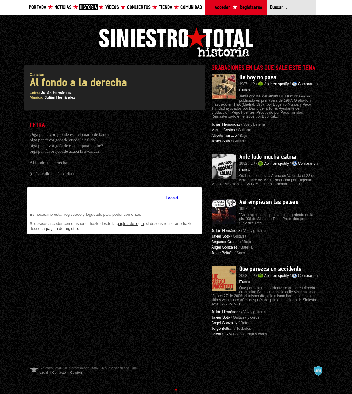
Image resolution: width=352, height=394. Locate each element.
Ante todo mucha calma (267, 157)
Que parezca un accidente (270, 269)
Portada (37, 7)
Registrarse (251, 7)
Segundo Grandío (226, 242)
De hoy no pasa (258, 77)
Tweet (172, 197)
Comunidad (191, 7)
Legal (44, 372)
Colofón (76, 372)
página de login (130, 223)
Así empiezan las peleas (268, 202)
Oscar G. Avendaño (228, 334)
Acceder (222, 7)
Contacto (59, 372)
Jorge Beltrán (222, 253)
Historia (88, 7)
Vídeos (112, 7)
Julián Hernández (56, 93)
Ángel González (225, 247)
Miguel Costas (223, 130)
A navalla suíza (318, 371)
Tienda (165, 7)
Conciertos (139, 7)
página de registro (62, 228)
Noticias (63, 7)
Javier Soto (221, 141)
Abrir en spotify (276, 84)
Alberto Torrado (224, 135)
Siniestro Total (176, 43)
